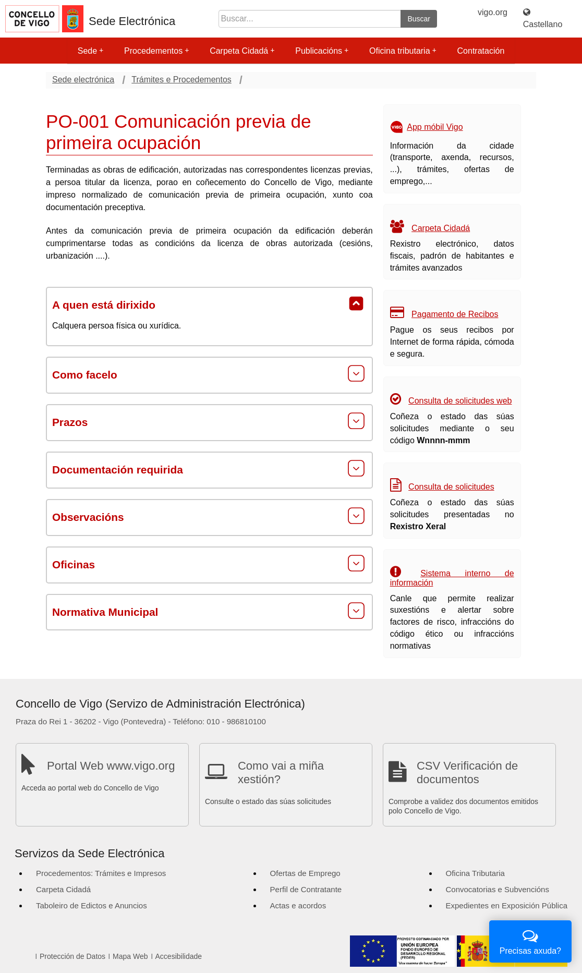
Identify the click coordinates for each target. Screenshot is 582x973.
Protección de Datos (72, 956)
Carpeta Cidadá (242, 50)
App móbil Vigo (435, 127)
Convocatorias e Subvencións (497, 889)
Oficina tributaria (402, 50)
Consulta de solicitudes (451, 486)
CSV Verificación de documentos (467, 772)
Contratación (481, 50)
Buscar (418, 19)
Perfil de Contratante (306, 889)
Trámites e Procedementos (181, 79)
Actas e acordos (298, 905)
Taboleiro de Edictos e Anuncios (91, 905)
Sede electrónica (83, 79)
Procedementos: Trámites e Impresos (101, 873)
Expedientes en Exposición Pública (506, 905)
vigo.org (492, 12)
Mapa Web (130, 956)
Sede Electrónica (132, 21)
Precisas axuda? (530, 940)
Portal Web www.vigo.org (111, 765)
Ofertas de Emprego (305, 873)
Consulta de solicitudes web (460, 400)
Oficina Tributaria (475, 873)
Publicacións (321, 50)
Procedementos (156, 50)
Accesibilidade (178, 956)
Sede (90, 50)
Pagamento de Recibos (454, 314)
